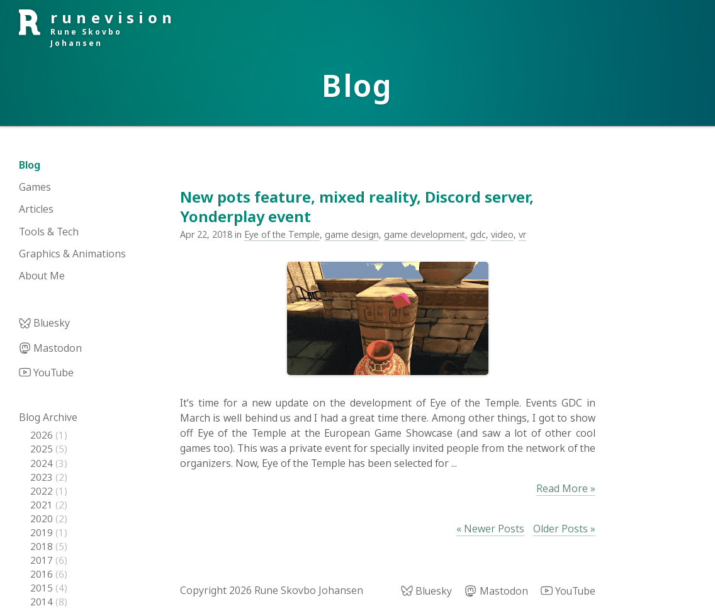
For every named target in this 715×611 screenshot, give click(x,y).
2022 (42, 491)
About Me (42, 276)
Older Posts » (564, 528)
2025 (42, 448)
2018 (42, 546)
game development (424, 234)
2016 (42, 574)
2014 (42, 601)
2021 (42, 504)
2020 (42, 518)
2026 (42, 435)
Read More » (565, 488)
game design (352, 234)
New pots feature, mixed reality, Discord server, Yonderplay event (357, 206)
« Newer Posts (490, 528)
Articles (36, 209)
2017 (42, 560)
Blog (29, 165)
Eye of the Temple (282, 234)
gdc (478, 234)
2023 (42, 477)
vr (522, 234)
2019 (42, 532)
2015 (42, 587)
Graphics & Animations (72, 254)
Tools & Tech (49, 231)
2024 (42, 463)
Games (35, 187)
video (502, 234)
